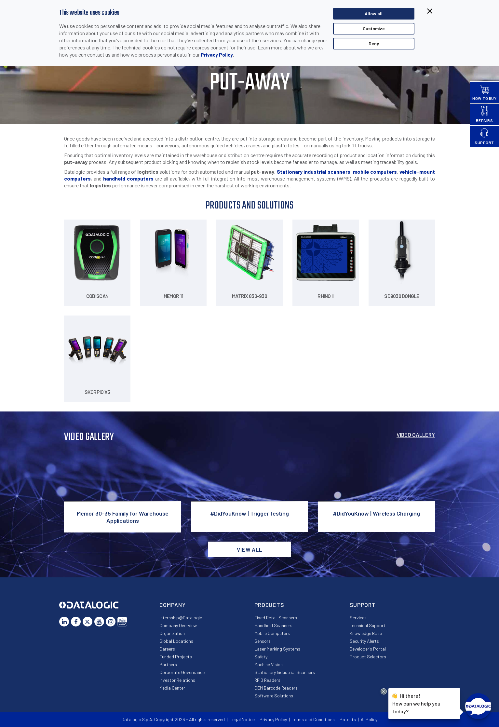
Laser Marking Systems (277, 649)
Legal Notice (242, 719)
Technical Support (367, 625)
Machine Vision (268, 664)
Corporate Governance (182, 672)
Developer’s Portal (368, 649)
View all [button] (249, 549)
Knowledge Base (366, 633)
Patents (348, 719)
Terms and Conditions (313, 719)
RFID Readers (267, 680)
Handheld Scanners (273, 625)
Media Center (172, 688)
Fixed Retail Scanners (275, 617)
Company (172, 604)
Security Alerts (364, 641)
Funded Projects (175, 656)
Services (358, 617)
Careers (167, 649)
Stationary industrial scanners (313, 171)
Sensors (262, 641)
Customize (374, 28)
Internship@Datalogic (180, 617)
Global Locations (176, 641)
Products (269, 604)
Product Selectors (368, 656)
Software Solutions (273, 695)
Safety (260, 656)
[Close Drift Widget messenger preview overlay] (384, 691)
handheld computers (128, 178)
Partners (168, 664)
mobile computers (375, 171)
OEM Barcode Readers (276, 688)
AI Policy (369, 719)
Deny (374, 43)
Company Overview (178, 625)
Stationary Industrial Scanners (284, 672)
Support (363, 604)
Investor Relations (177, 680)
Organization (172, 633)
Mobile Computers (272, 633)
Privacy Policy (217, 55)
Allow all (374, 13)
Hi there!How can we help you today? (416, 703)
